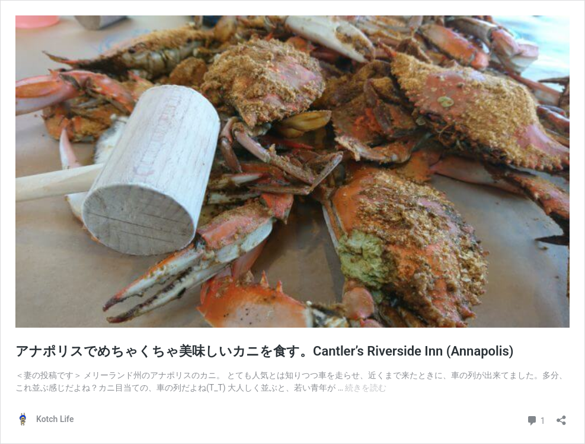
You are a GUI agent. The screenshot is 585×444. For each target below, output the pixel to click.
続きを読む (365, 387)
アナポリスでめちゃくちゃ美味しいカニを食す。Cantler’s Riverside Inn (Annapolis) (264, 351)
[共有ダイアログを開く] (561, 416)
